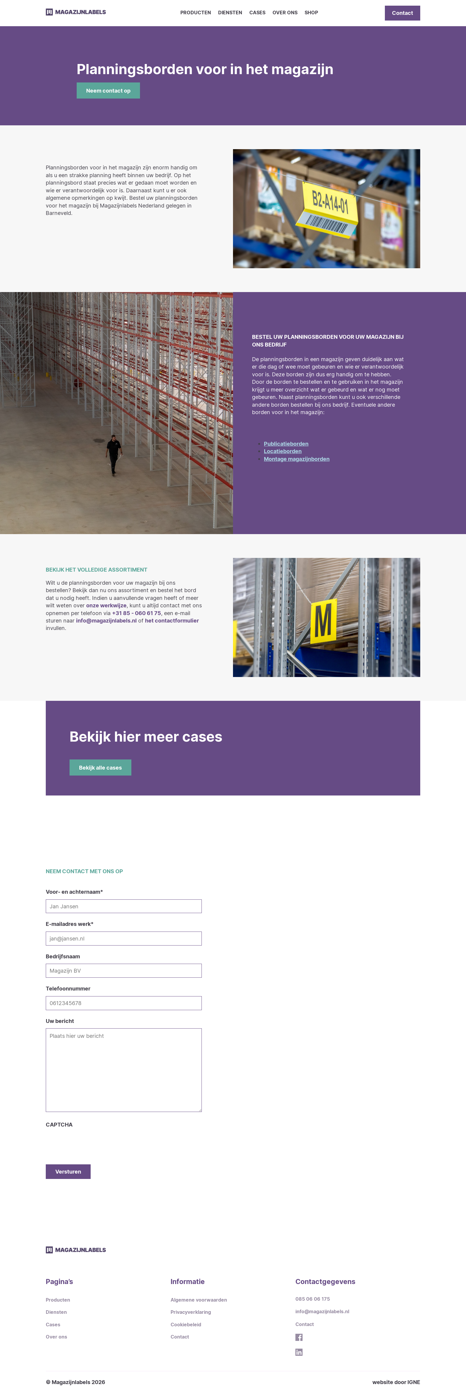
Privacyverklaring (191, 1312)
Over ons (285, 12)
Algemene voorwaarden (199, 1300)
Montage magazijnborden (297, 459)
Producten (195, 12)
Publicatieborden (286, 443)
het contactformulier (172, 620)
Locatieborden (283, 451)
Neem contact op (108, 90)
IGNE (413, 1382)
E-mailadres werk (70, 924)
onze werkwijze (106, 605)
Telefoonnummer (68, 988)
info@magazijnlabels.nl (106, 620)
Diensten (230, 12)
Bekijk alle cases (100, 767)
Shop (311, 12)
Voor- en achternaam (74, 891)
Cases (257, 12)
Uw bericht (60, 1021)
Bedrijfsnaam (63, 956)
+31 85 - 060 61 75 (136, 613)
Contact (402, 13)
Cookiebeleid (186, 1325)
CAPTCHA (59, 1124)
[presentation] (91, 1140)
